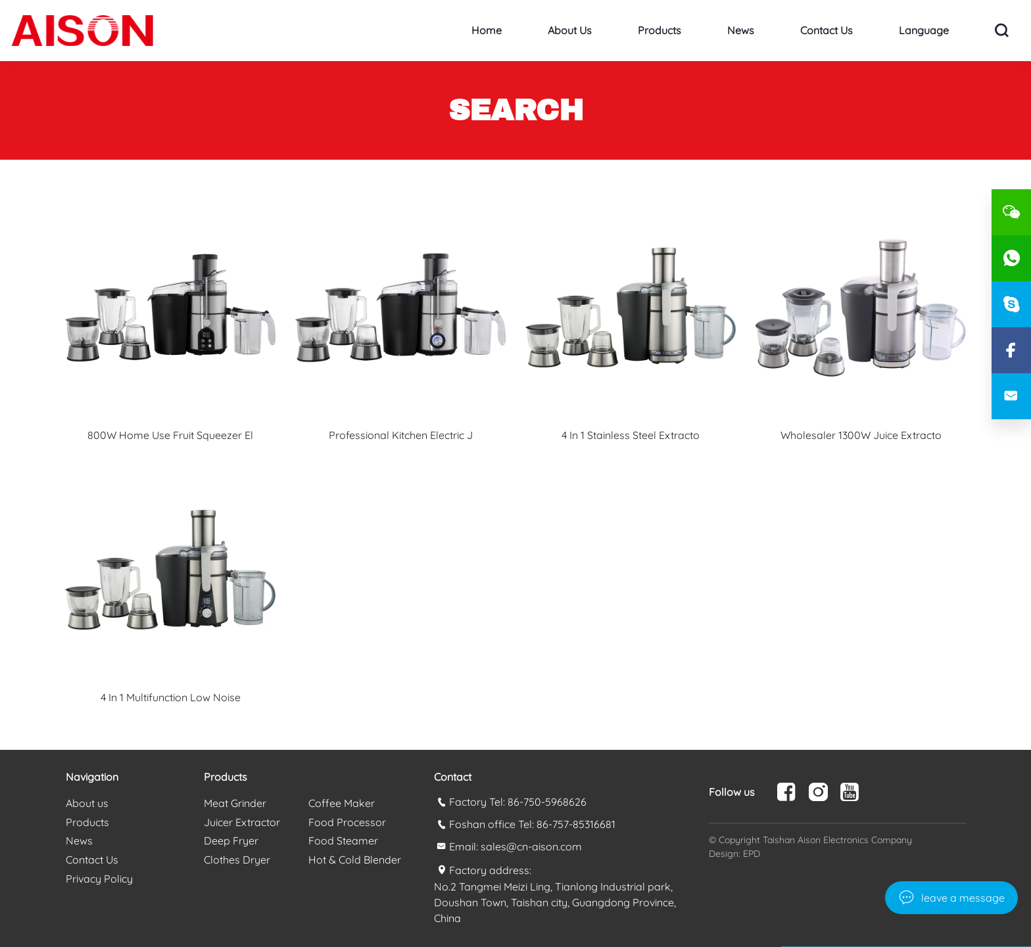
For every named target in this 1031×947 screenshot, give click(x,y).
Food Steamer (343, 840)
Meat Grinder (235, 803)
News (740, 30)
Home (486, 30)
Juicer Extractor (242, 822)
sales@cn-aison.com (531, 846)
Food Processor (347, 822)
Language (924, 30)
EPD (751, 854)
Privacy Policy (99, 878)
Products (659, 30)
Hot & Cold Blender (354, 859)
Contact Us (826, 30)
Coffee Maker (341, 803)
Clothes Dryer (237, 859)
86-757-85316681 (576, 824)
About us (570, 30)
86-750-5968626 (547, 801)
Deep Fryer (231, 840)
